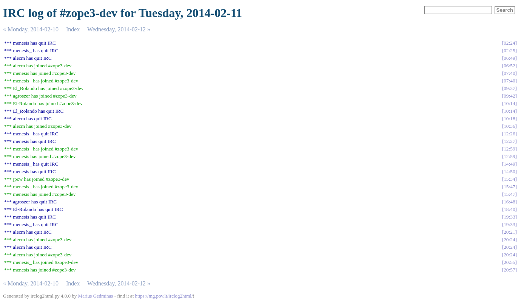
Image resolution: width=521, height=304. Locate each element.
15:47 (509, 186)
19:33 (509, 217)
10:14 (509, 103)
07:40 (509, 73)
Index (73, 29)
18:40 (509, 209)
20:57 (509, 270)
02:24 (509, 43)
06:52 (509, 65)
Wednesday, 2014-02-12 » (118, 29)
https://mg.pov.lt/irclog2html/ (164, 296)
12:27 (509, 141)
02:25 (509, 50)
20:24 (509, 239)
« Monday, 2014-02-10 (31, 29)
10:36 (509, 126)
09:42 (509, 96)
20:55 (509, 262)
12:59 (509, 149)
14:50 (509, 171)
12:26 (509, 133)
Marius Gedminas (95, 296)
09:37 (509, 88)
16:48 (509, 202)
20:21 (509, 232)
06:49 (509, 58)
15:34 (509, 179)
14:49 (509, 164)
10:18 (509, 118)
